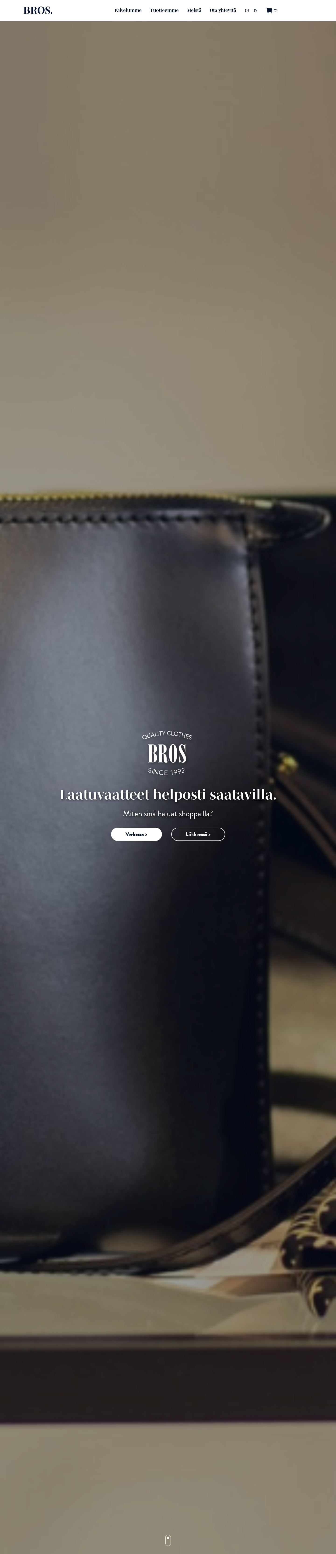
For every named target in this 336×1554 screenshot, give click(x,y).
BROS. (38, 10)
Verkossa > (136, 834)
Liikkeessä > (198, 834)
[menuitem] (246, 10)
